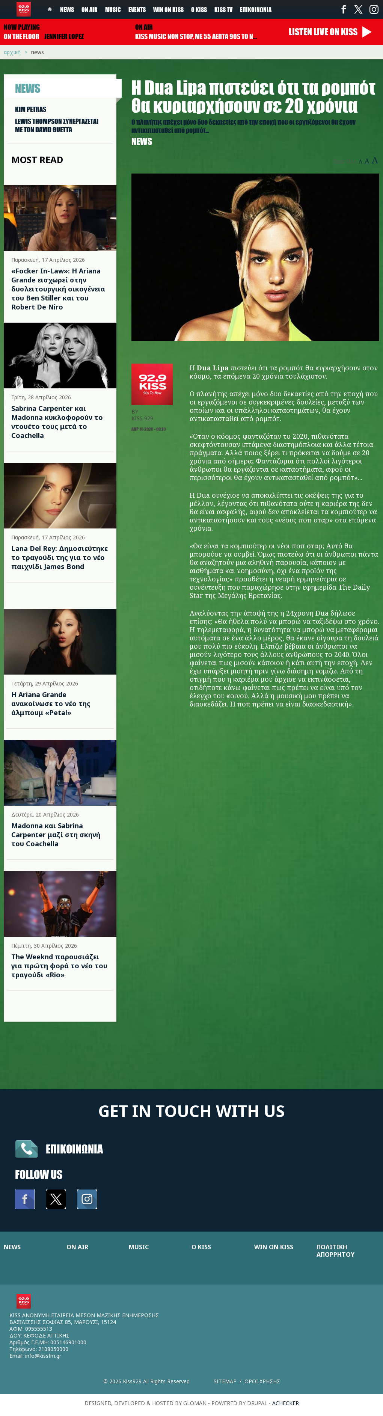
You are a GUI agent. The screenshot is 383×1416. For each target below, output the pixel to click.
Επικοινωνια (74, 1149)
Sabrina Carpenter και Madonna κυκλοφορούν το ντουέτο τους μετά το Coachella (57, 422)
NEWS (12, 1247)
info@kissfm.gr (43, 1355)
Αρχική (12, 52)
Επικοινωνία (255, 9)
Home (50, 9)
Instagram (373, 9)
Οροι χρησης (262, 1381)
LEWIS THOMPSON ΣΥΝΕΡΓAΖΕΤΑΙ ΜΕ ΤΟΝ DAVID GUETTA (56, 125)
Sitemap (225, 1381)
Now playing (22, 27)
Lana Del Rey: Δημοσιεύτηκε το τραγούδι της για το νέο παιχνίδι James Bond (59, 557)
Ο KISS (201, 1247)
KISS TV (223, 9)
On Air (89, 9)
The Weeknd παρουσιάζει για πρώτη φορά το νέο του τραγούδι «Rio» (59, 965)
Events (137, 9)
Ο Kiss (199, 9)
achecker (285, 1403)
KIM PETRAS (30, 109)
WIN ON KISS (273, 1247)
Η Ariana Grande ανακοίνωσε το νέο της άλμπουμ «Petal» (50, 703)
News (67, 9)
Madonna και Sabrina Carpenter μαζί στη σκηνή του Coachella (55, 834)
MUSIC (139, 1247)
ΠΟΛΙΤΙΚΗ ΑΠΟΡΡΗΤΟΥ (335, 1251)
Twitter (358, 9)
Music (113, 9)
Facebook (343, 9)
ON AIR (77, 1247)
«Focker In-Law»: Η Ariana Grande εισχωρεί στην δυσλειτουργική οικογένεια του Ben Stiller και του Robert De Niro (58, 288)
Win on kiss (168, 9)
